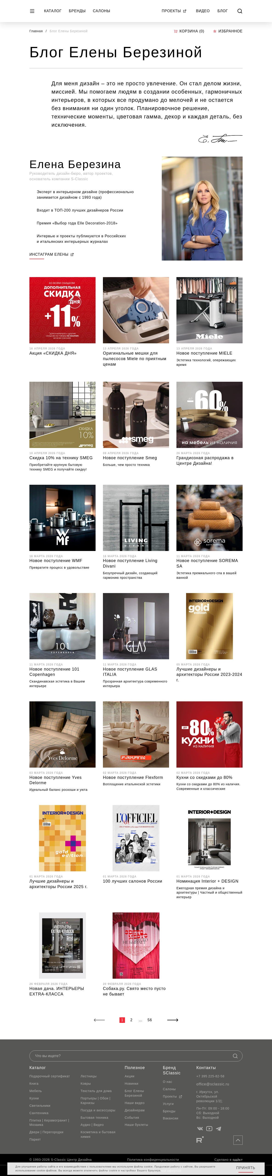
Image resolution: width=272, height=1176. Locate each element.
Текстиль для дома (96, 1091)
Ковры (86, 1083)
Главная (36, 31)
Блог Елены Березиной (134, 1093)
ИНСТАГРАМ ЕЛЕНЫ (51, 254)
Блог (223, 11)
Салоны (101, 11)
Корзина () (189, 31)
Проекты (174, 11)
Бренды (77, 11)
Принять (245, 1168)
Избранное (228, 31)
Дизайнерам (135, 1110)
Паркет (35, 1139)
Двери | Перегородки (46, 1132)
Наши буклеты (136, 1125)
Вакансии (170, 1118)
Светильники (40, 1105)
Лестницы (89, 1076)
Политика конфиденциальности (153, 1160)
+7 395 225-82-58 (210, 1076)
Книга (34, 1083)
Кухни (34, 1098)
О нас (167, 1082)
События (132, 1117)
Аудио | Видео (92, 1125)
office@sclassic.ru (212, 1084)
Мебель (35, 1091)
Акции (130, 1076)
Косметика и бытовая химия (98, 1134)
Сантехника (38, 1113)
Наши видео (135, 1103)
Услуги (168, 1104)
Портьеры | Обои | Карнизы (95, 1100)
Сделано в (228, 1160)
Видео (203, 11)
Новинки (132, 1083)
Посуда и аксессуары (98, 1110)
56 (149, 1020)
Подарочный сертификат (49, 1076)
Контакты (206, 1067)
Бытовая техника (94, 1117)
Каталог (53, 11)
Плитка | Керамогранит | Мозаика (49, 1123)
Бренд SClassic (172, 1070)
